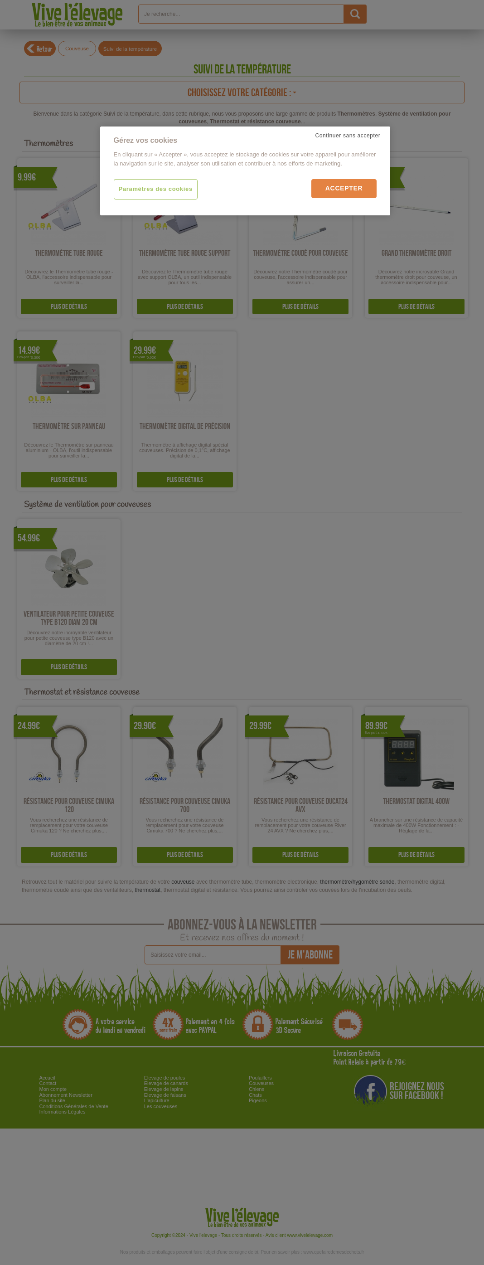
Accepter (344, 188)
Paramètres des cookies (156, 188)
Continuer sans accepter (348, 135)
